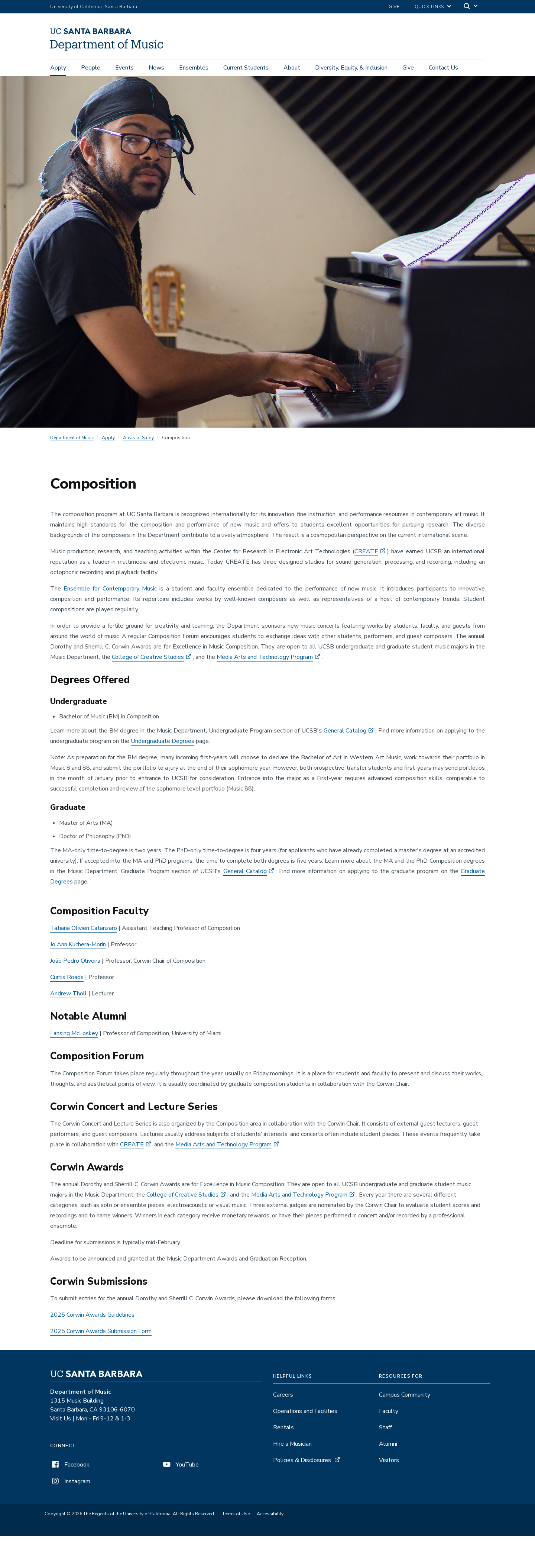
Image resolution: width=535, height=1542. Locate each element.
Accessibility (270, 1520)
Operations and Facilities (305, 1417)
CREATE (366, 557)
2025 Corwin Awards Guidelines (92, 1321)
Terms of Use (236, 1520)
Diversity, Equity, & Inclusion (351, 68)
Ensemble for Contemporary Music (110, 594)
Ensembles (193, 68)
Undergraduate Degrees (162, 747)
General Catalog (345, 737)
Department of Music (72, 443)
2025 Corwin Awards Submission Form (101, 1337)
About (291, 68)
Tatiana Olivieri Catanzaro (83, 934)
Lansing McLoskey (74, 1039)
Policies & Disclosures (302, 1466)
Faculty (388, 1417)
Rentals (283, 1433)
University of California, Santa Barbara (93, 7)
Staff (385, 1433)
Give (394, 7)
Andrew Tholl (68, 999)
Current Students (246, 68)
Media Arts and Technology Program (265, 663)
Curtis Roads (67, 983)
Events (124, 68)
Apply (58, 68)
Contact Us (443, 68)
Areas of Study (138, 443)
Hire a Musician (292, 1450)
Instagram (70, 1487)
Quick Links (429, 7)
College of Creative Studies (148, 663)
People (90, 68)
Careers (283, 1401)
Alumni (388, 1450)
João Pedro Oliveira (75, 967)
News (156, 68)
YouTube (180, 1471)
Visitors (389, 1466)
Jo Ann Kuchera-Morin (78, 950)
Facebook (70, 1471)
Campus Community (404, 1401)
